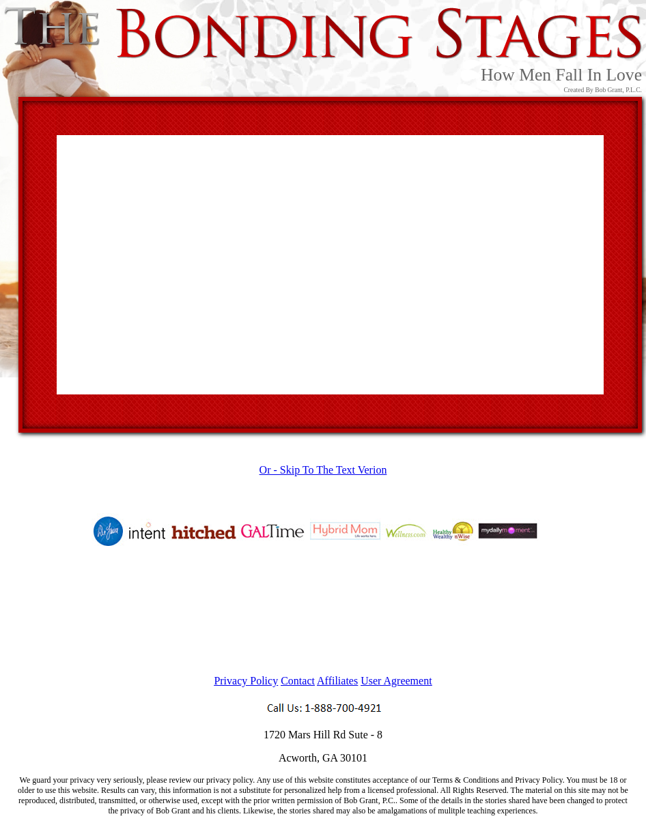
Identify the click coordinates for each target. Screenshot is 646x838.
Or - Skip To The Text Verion (323, 470)
